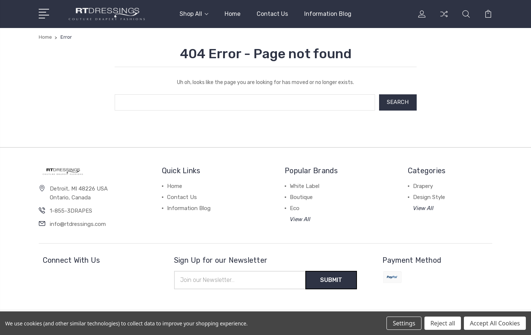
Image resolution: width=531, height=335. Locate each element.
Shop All (194, 13)
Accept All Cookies (495, 323)
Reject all (442, 323)
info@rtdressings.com (78, 224)
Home (232, 13)
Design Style (429, 197)
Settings (404, 323)
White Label (304, 186)
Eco (294, 208)
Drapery (423, 186)
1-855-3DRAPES (71, 210)
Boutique (301, 197)
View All (300, 219)
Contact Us (272, 13)
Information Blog (327, 13)
